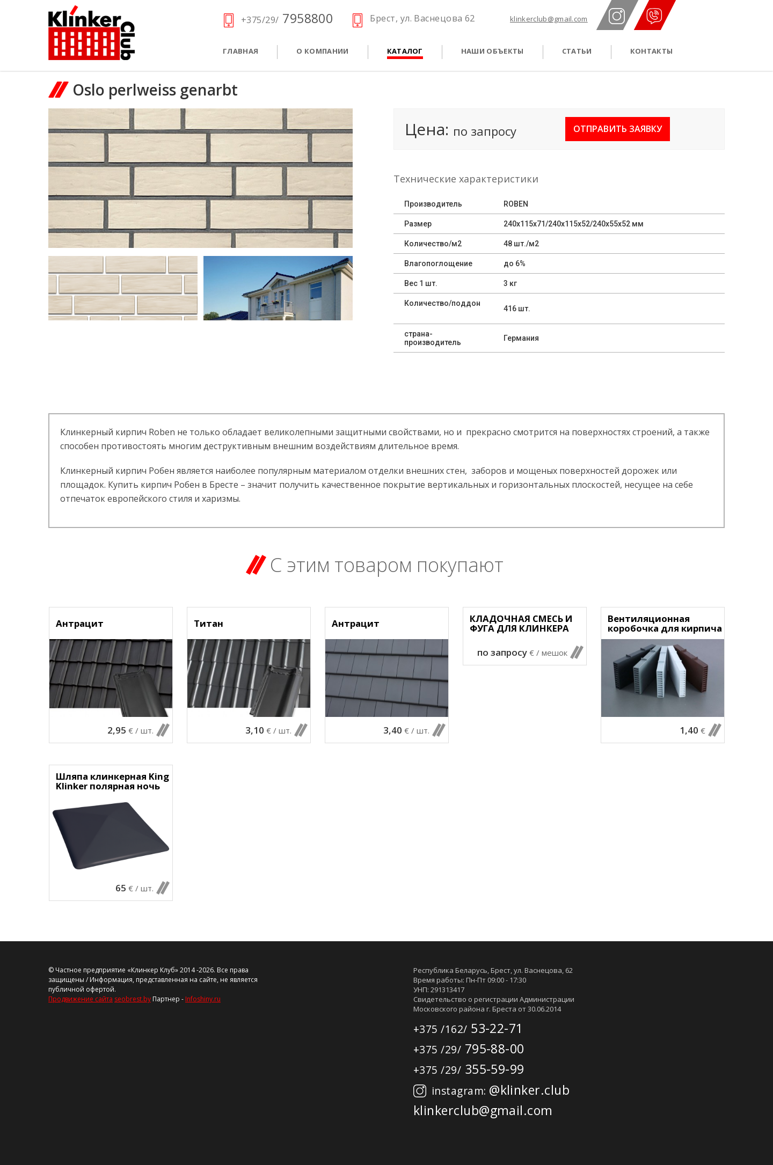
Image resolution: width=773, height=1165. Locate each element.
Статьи (577, 51)
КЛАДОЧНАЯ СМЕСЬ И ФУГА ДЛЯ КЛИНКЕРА (521, 623)
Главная (240, 51)
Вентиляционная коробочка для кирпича (665, 623)
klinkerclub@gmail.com (549, 19)
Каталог (405, 51)
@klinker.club (491, 1089)
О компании (322, 51)
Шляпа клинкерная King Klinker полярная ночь (112, 781)
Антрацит (80, 623)
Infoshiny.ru (203, 998)
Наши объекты (492, 51)
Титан (208, 623)
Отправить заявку (617, 129)
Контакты (651, 51)
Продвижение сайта (80, 998)
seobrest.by (132, 998)
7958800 (287, 18)
